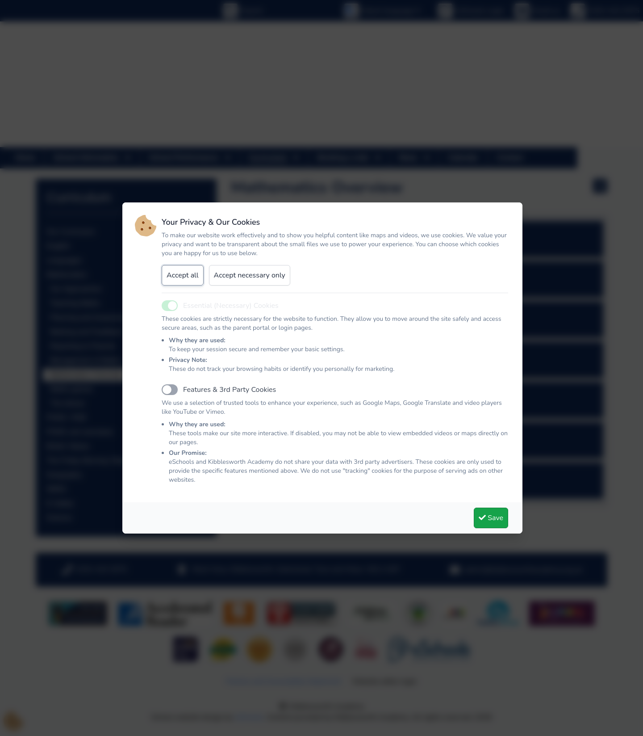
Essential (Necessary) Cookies (231, 306)
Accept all (183, 275)
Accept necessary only (249, 275)
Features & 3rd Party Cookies (229, 390)
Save (491, 518)
